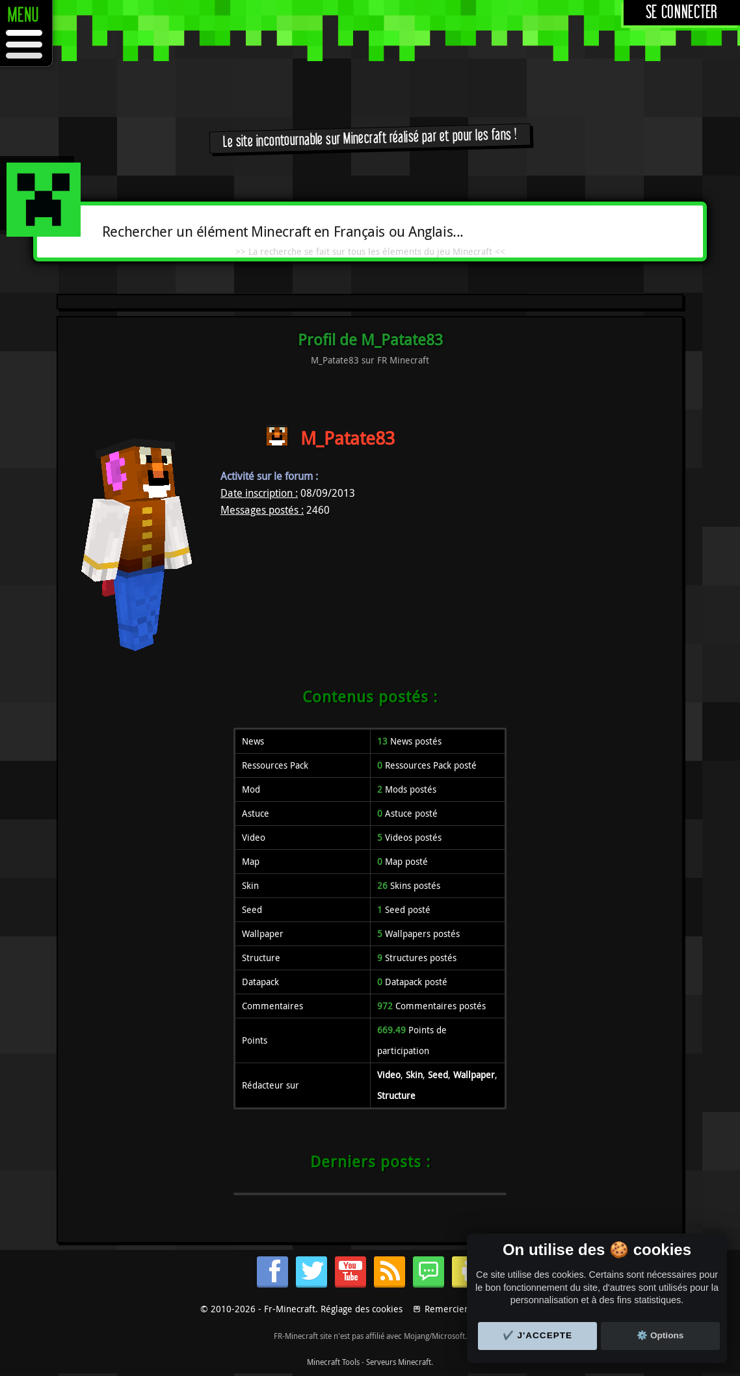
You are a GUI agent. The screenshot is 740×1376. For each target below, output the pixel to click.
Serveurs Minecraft (398, 1361)
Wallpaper (474, 1074)
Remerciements (457, 1309)
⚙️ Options (660, 1335)
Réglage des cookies (362, 1309)
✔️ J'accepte (538, 1335)
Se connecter (682, 12)
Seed (438, 1074)
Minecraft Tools (333, 1361)
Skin (414, 1074)
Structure (396, 1095)
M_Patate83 (347, 438)
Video (389, 1074)
